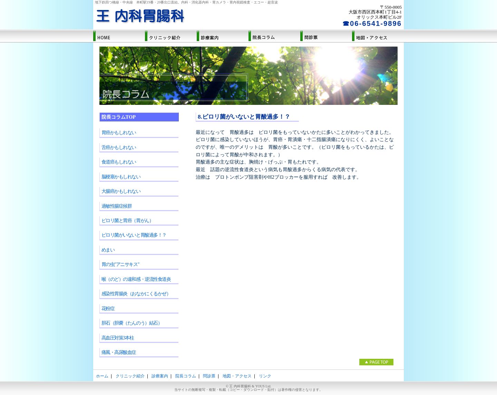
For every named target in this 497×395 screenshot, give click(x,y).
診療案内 (222, 36)
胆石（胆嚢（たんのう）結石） (131, 323)
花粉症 (108, 308)
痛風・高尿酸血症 (118, 352)
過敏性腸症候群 (116, 206)
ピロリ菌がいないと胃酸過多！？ (133, 235)
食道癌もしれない (118, 162)
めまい (108, 250)
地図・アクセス (378, 36)
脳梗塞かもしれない (120, 176)
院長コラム (274, 36)
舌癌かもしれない (118, 147)
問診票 (326, 36)
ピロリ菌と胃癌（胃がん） (127, 220)
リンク (265, 376)
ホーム (119, 36)
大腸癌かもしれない (120, 191)
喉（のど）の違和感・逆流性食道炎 (136, 279)
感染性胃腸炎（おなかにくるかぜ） (136, 293)
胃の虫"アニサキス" (120, 264)
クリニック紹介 (171, 36)
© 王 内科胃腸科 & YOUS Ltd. (248, 388)
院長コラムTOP (118, 117)
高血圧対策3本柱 (117, 337)
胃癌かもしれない (118, 132)
